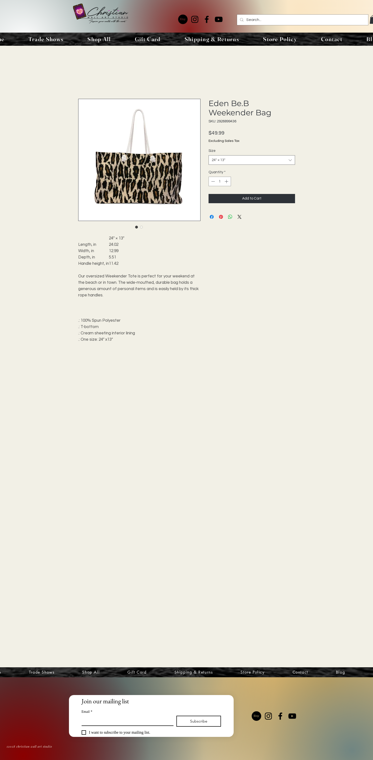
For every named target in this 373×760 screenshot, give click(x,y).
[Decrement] (212, 181)
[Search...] (302, 20)
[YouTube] (218, 19)
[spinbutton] (220, 181)
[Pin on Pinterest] (221, 217)
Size (212, 151)
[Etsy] (183, 19)
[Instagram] (195, 19)
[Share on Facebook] (212, 217)
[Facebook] (206, 19)
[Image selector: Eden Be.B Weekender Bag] (136, 227)
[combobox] (252, 160)
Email (87, 712)
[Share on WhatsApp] (230, 217)
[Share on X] (239, 217)
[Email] (126, 720)
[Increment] (227, 181)
